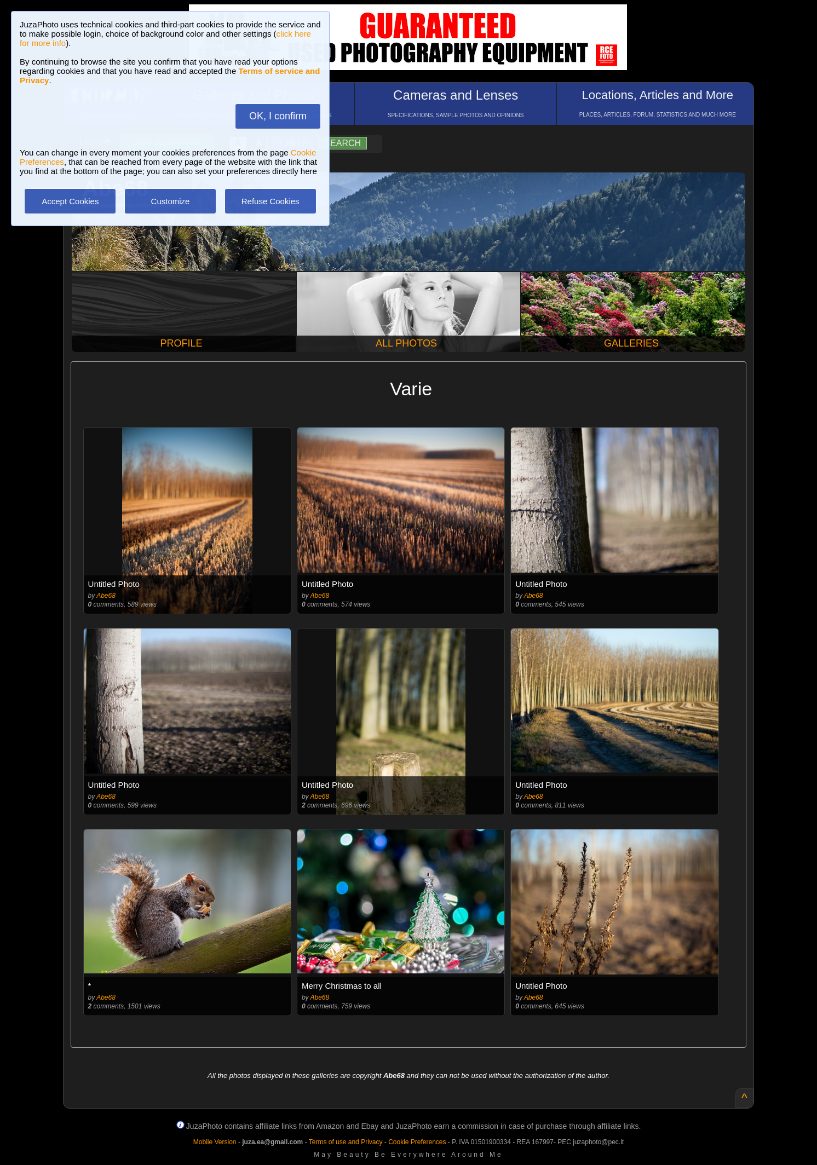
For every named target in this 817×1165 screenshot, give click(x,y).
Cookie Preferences (417, 1142)
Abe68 (106, 595)
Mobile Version (215, 1142)
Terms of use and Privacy (346, 1142)
